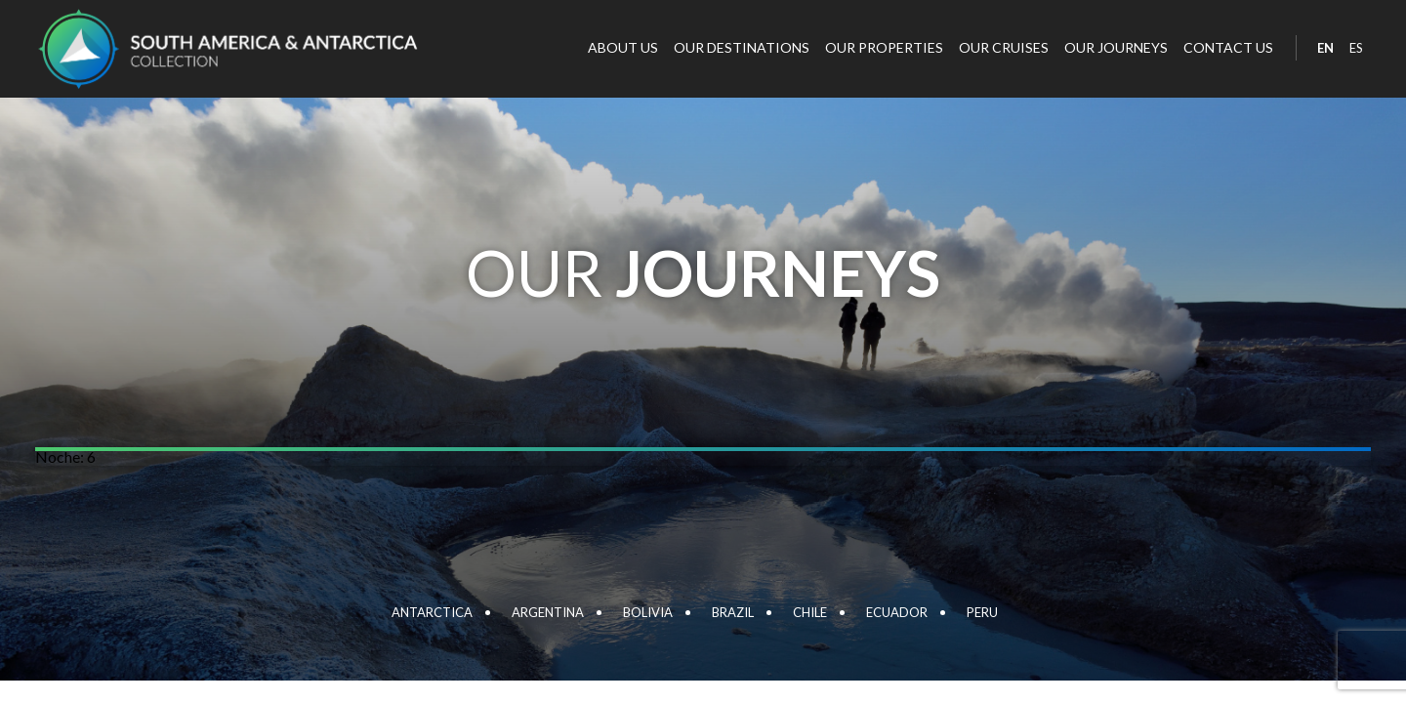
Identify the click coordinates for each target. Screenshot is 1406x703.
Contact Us (1228, 47)
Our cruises (1004, 47)
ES (1356, 48)
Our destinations (741, 47)
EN (1325, 48)
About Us (623, 47)
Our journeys (1116, 47)
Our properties (884, 47)
